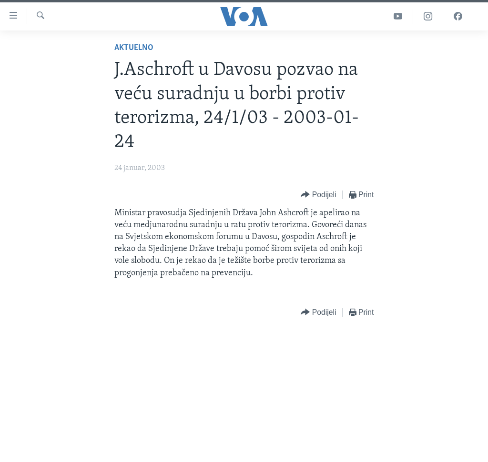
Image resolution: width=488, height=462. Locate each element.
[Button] (318, 195)
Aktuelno (133, 47)
